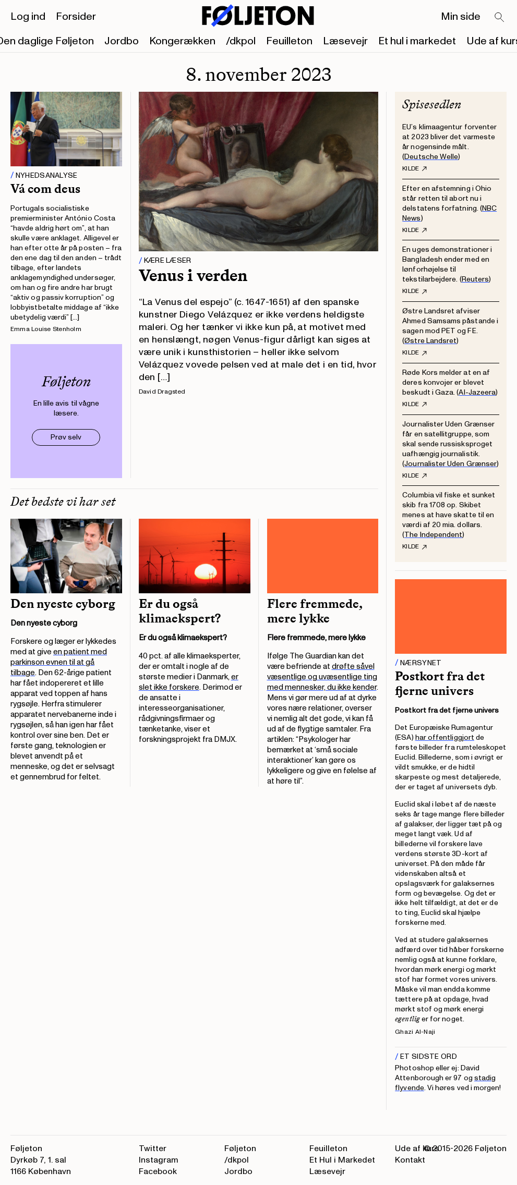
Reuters (475, 279)
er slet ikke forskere (188, 682)
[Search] (500, 18)
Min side (460, 16)
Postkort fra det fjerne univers (440, 683)
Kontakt (410, 1160)
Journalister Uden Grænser (450, 464)
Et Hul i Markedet (342, 1160)
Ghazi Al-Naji (415, 1032)
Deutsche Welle (431, 157)
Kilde (414, 169)
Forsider (76, 16)
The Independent (433, 535)
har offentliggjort (444, 737)
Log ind (27, 16)
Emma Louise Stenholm (45, 329)
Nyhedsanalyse (47, 175)
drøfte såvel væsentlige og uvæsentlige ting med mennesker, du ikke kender (322, 677)
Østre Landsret (430, 341)
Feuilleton (289, 41)
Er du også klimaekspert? (180, 611)
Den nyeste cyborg (62, 603)
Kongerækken (182, 41)
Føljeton (240, 1148)
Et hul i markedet (417, 41)
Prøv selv (66, 437)
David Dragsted (162, 391)
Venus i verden (193, 275)
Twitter (152, 1148)
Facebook (158, 1171)
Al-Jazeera (477, 392)
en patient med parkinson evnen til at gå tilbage (58, 662)
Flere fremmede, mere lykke (315, 611)
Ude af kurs (417, 1148)
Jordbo (121, 41)
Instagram (158, 1160)
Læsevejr (345, 41)
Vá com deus (45, 188)
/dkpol (241, 41)
